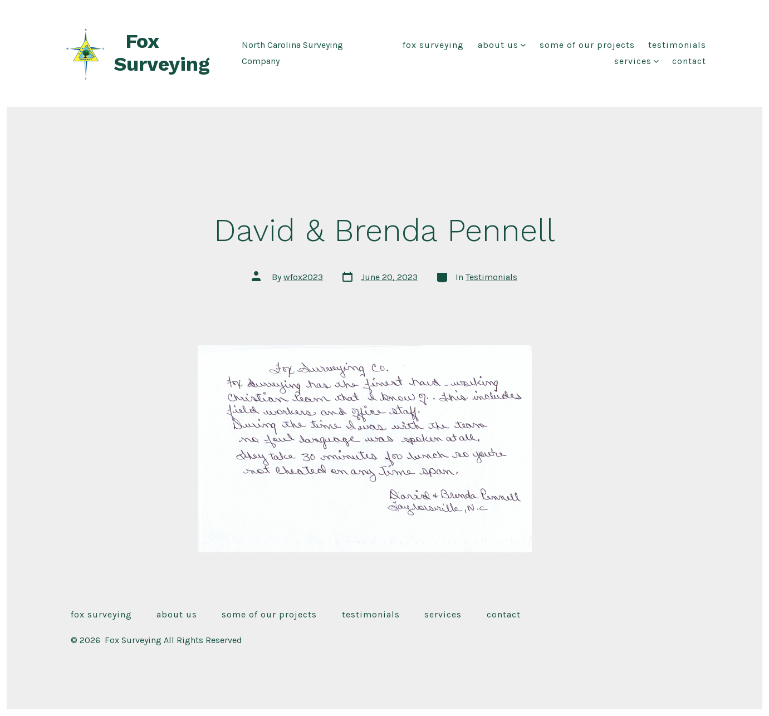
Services (636, 61)
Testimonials (677, 45)
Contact (689, 61)
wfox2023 (303, 277)
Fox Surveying (433, 45)
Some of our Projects (587, 45)
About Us (502, 45)
